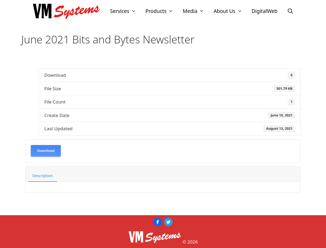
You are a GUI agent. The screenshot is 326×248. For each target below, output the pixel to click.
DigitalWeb (264, 11)
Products (161, 11)
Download (45, 150)
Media (196, 11)
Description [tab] (42, 175)
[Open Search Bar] (290, 11)
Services (125, 11)
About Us (230, 11)
